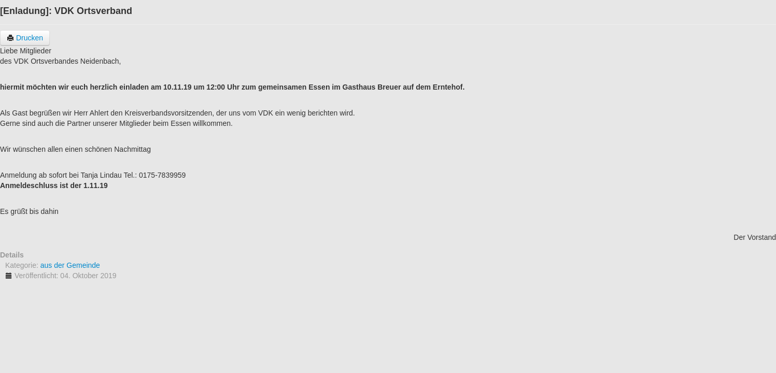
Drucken (25, 38)
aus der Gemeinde (70, 265)
